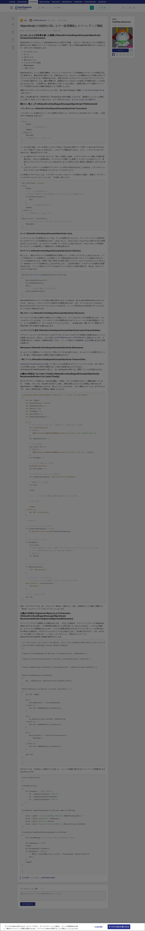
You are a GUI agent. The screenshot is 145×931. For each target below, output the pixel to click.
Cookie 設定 (99, 929)
